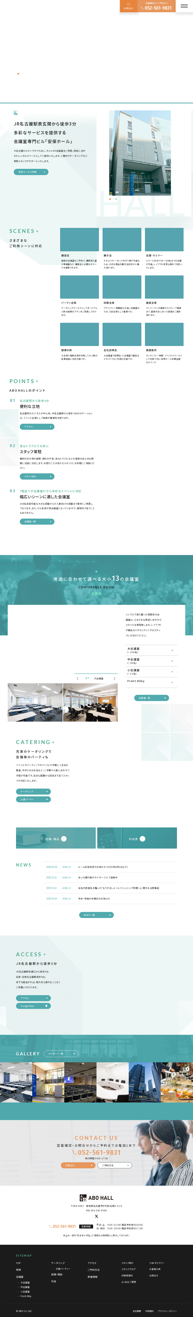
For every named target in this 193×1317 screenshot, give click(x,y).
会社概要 (137, 1312)
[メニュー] (184, 6)
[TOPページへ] (19, 10)
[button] (110, 199)
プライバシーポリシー (167, 1312)
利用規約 (149, 1312)
